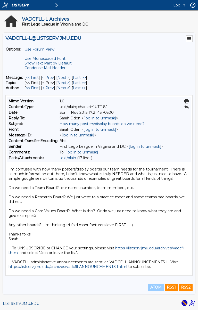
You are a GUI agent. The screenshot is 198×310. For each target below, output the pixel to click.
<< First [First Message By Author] (32, 88)
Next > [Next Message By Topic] (63, 82)
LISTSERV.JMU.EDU (21, 303)
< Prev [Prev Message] (48, 77)
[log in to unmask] (100, 118)
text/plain (68, 158)
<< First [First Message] (32, 77)
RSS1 (171, 287)
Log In (179, 5)
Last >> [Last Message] (79, 77)
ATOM (156, 287)
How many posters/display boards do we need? (102, 123)
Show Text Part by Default (48, 63)
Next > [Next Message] (63, 77)
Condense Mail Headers (45, 68)
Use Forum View (39, 49)
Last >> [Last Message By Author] (79, 88)
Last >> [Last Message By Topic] (79, 82)
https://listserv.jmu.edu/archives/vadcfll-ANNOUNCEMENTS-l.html (68, 266)
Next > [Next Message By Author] (63, 88)
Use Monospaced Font (44, 58)
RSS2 (186, 287)
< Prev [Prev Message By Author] (48, 88)
